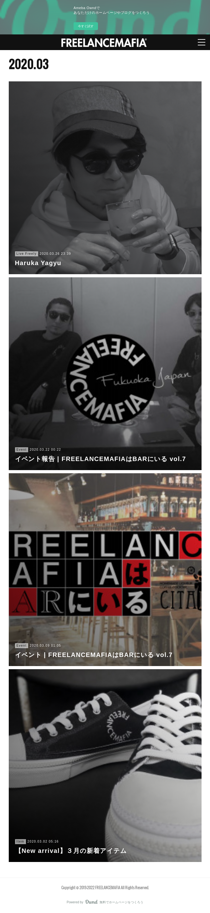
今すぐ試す (86, 26)
